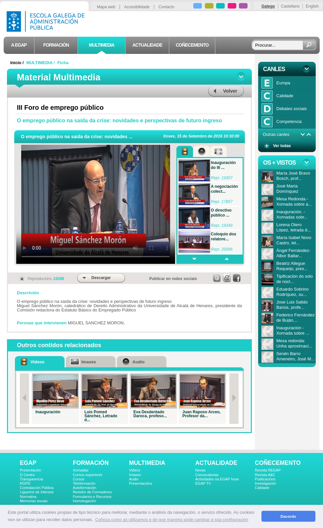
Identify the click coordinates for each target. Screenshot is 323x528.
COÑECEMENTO (277, 463)
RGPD (25, 483)
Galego (268, 6)
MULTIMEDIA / (41, 62)
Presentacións (140, 483)
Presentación (30, 470)
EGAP (28, 463)
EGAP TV (203, 483)
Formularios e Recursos (92, 497)
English (312, 6)
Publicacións (265, 479)
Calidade (262, 488)
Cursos (78, 479)
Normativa (28, 497)
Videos (134, 470)
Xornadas (80, 470)
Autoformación (84, 488)
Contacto (166, 7)
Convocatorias (206, 475)
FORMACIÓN (91, 463)
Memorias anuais (34, 501)
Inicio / (17, 62)
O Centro (27, 475)
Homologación (84, 501)
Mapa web (106, 7)
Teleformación (84, 483)
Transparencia (31, 479)
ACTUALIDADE (216, 463)
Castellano (290, 6)
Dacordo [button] (288, 516)
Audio (133, 479)
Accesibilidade (137, 7)
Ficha (63, 62)
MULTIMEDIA (147, 463)
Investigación (265, 483)
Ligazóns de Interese (37, 492)
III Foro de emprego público (60, 107)
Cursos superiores (87, 475)
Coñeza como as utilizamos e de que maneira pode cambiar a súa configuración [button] (171, 519)
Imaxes (135, 475)
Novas (200, 470)
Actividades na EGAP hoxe (217, 479)
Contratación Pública (37, 488)
